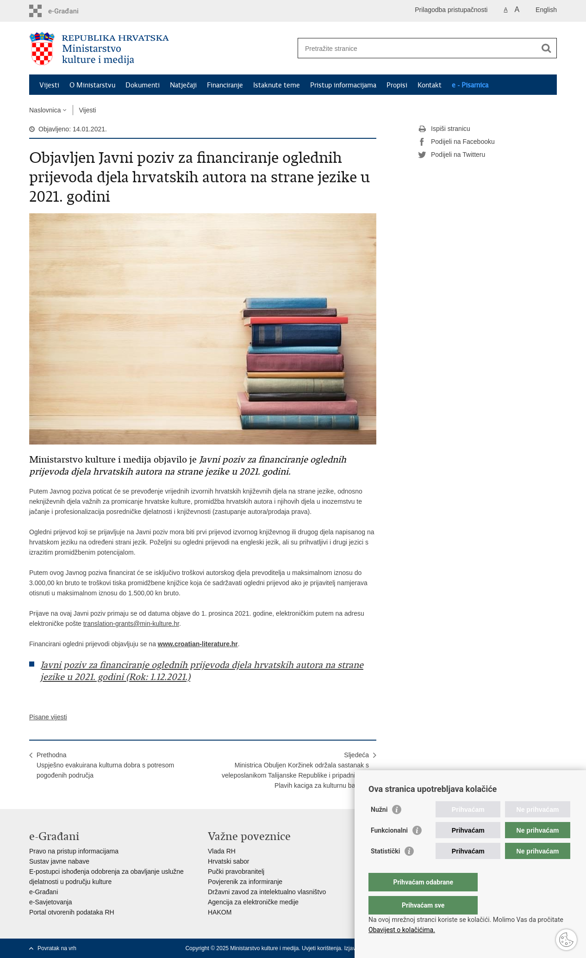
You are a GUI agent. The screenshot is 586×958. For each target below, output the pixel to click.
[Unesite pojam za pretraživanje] (417, 48)
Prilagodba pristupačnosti (451, 9)
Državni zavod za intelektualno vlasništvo (267, 892)
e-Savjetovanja (50, 902)
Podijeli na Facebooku (456, 142)
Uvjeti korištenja (321, 948)
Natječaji (183, 85)
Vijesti (49, 85)
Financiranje (225, 85)
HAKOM (219, 912)
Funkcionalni (389, 849)
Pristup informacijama (343, 85)
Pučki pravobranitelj (236, 871)
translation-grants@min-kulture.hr (131, 623)
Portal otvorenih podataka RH (71, 912)
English (546, 9)
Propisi (397, 85)
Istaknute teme (276, 85)
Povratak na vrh (56, 948)
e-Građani (43, 892)
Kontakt (430, 85)
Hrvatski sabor (228, 861)
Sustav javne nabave (59, 861)
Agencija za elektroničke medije (253, 902)
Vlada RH (222, 851)
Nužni (379, 828)
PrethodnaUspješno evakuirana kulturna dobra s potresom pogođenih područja (105, 765)
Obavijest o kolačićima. (401, 929)
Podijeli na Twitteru (451, 155)
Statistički (385, 869)
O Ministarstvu (92, 85)
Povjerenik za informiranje (245, 881)
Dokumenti (142, 85)
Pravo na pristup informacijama (73, 851)
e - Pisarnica (470, 85)
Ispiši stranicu (444, 129)
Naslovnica (45, 110)
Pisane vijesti (48, 717)
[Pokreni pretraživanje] (546, 48)
